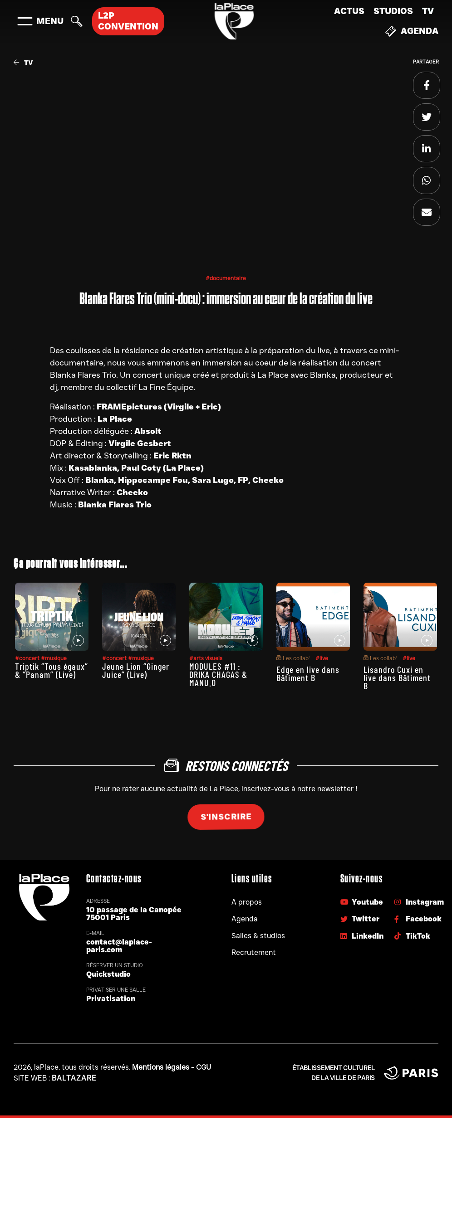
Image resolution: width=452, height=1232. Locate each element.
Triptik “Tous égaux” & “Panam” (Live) (51, 670)
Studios (393, 11)
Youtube (361, 902)
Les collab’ (293, 658)
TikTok (412, 936)
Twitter (359, 919)
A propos (246, 902)
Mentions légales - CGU (171, 1067)
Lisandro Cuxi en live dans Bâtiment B (397, 677)
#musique (54, 658)
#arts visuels (205, 658)
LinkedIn (361, 936)
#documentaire (226, 278)
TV (428, 11)
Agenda (411, 31)
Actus (349, 11)
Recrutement (253, 952)
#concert (28, 658)
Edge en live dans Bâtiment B (307, 673)
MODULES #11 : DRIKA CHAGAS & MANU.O (218, 674)
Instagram (419, 902)
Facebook (418, 919)
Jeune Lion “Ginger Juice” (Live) (135, 670)
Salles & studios (258, 935)
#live (321, 658)
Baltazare (74, 1078)
